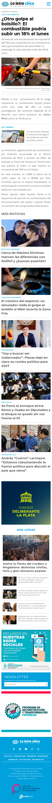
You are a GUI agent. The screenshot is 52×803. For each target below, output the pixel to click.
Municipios (43, 756)
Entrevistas (38, 760)
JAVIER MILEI (46, 90)
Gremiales (13, 760)
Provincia (31, 756)
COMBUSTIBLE (45, 88)
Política (8, 756)
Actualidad (24, 760)
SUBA (20, 88)
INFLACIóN (14, 88)
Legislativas (19, 756)
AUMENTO (26, 88)
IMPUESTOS (35, 88)
